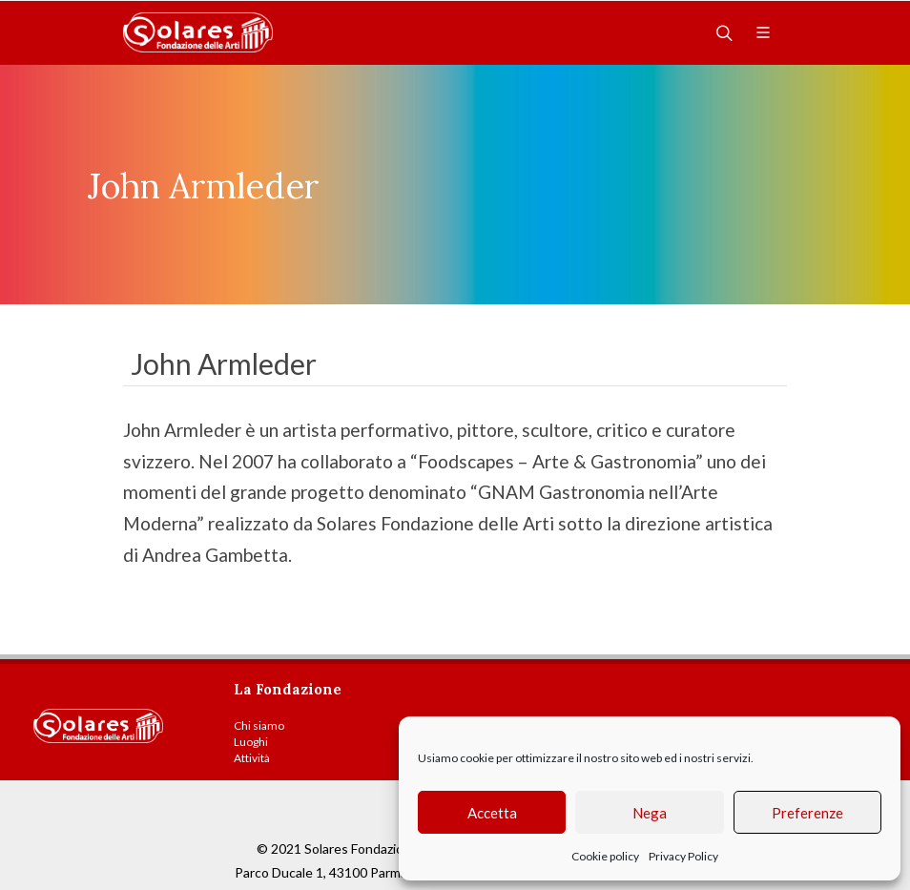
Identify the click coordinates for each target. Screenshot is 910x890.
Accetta (492, 812)
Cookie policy (605, 856)
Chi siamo (259, 725)
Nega (649, 812)
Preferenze (807, 812)
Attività (252, 758)
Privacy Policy (683, 856)
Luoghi (251, 742)
